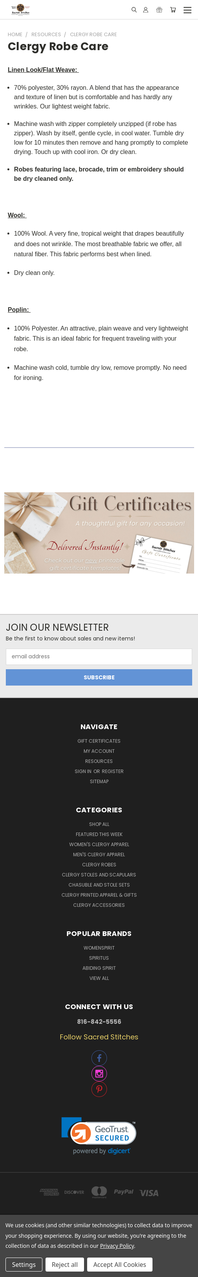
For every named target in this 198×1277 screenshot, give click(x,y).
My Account (99, 751)
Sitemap (99, 781)
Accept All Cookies (119, 1264)
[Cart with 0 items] (173, 10)
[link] (99, 1136)
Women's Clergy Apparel (99, 844)
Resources (99, 761)
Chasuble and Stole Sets (99, 885)
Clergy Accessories (99, 905)
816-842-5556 (99, 1022)
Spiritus (99, 958)
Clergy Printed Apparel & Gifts (99, 895)
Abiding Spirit (99, 968)
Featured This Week (99, 834)
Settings (24, 1264)
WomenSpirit (99, 948)
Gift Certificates (99, 741)
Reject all (65, 1264)
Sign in (84, 771)
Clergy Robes (99, 864)
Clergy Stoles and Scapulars (99, 874)
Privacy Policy (117, 1245)
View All (99, 978)
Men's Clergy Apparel (99, 854)
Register (113, 771)
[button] (99, 533)
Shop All (99, 824)
